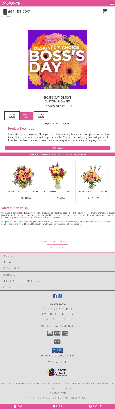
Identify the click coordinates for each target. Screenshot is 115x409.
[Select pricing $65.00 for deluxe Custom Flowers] (26, 116)
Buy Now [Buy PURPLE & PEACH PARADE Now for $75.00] (25, 198)
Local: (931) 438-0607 (58, 319)
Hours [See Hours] (96, 406)
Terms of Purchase (58, 398)
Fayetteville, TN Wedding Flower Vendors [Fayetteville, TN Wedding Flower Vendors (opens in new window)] (91, 383)
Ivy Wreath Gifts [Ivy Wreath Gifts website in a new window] (57, 361)
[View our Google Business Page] (60, 297)
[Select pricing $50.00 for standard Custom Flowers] (12, 116)
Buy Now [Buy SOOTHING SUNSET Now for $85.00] (94, 198)
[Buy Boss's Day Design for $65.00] (57, 148)
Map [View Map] (57, 406)
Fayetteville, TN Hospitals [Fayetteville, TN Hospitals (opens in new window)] (51, 383)
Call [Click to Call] (19, 406)
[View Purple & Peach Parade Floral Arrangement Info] (23, 176)
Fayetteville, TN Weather (57, 388)
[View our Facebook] (55, 297)
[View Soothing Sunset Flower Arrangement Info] (91, 176)
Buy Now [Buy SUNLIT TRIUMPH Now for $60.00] (59, 198)
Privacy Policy (38, 398)
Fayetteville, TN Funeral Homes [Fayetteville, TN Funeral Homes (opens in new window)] (18, 383)
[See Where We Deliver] (57, 247)
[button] (107, 12)
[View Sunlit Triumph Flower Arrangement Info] (57, 176)
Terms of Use (78, 398)
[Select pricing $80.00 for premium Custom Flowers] (41, 116)
